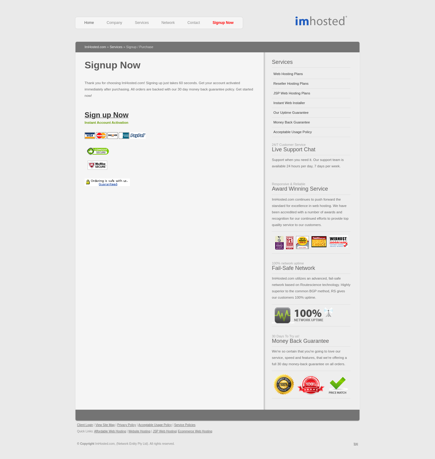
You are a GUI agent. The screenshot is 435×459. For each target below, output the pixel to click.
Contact (193, 23)
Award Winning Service (300, 189)
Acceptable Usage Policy (292, 132)
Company (114, 23)
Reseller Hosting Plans (290, 83)
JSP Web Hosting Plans (291, 93)
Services (142, 23)
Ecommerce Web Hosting (195, 431)
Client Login (85, 425)
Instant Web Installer (289, 103)
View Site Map (105, 425)
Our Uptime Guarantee (290, 112)
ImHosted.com (95, 47)
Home (89, 23)
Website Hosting (139, 431)
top (356, 443)
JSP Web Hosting (164, 431)
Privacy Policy (126, 425)
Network (168, 23)
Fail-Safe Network (293, 268)
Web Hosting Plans (288, 74)
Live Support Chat (293, 149)
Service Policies (185, 425)
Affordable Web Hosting (321, 20)
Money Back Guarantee (291, 122)
